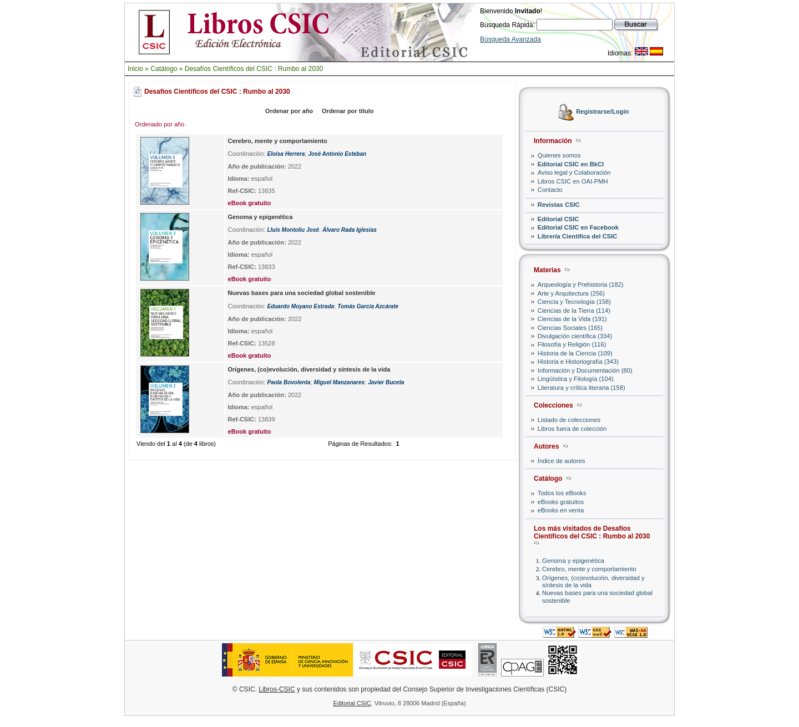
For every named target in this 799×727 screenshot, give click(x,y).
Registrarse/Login (602, 112)
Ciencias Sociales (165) (570, 327)
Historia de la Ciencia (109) (575, 353)
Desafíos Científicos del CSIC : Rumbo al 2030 (254, 69)
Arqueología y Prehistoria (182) (581, 284)
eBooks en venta (561, 510)
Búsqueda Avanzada (510, 39)
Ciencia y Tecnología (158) (574, 301)
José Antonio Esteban (337, 154)
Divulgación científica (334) (575, 336)
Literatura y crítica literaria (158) (581, 387)
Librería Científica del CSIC (578, 236)
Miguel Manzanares (339, 382)
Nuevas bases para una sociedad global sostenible (302, 292)
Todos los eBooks (562, 493)
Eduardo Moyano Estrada (300, 306)
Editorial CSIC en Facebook (578, 227)
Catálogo (163, 69)
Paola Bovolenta (288, 382)
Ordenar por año (289, 111)
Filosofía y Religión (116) (572, 344)
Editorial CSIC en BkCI (571, 164)
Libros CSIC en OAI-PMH (573, 181)
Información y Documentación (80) (585, 370)
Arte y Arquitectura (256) (571, 293)
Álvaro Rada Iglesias (349, 230)
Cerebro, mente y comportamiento (589, 569)
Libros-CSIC (277, 689)
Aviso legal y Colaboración (574, 172)
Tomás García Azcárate (367, 306)
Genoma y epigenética (573, 560)
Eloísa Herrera (286, 154)
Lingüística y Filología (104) (576, 378)
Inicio (135, 69)
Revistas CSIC (559, 204)
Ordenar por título (348, 111)
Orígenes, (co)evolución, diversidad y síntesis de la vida (309, 369)
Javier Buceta (386, 382)
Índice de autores (561, 460)
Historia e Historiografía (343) (578, 361)
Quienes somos (559, 155)
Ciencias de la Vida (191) (572, 319)
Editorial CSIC (558, 219)
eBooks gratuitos (561, 502)
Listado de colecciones (569, 419)
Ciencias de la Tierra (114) (574, 310)
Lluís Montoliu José (292, 230)
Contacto (550, 189)
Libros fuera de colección (572, 428)
